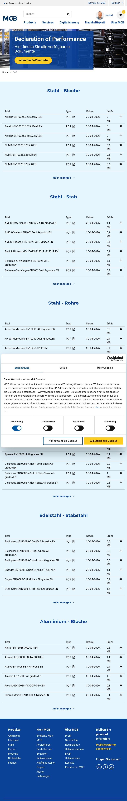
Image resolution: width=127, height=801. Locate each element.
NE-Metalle (14, 758)
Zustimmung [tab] (22, 367)
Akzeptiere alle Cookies (103, 440)
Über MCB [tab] (71, 729)
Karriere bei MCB (96, 3)
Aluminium (14, 735)
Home (5, 72)
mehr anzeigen (63, 177)
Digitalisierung (69, 22)
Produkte (30, 22)
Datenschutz (28, 792)
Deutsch (116, 3)
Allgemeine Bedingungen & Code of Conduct (65, 792)
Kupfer (12, 749)
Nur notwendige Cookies (63, 440)
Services (48, 22)
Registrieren (43, 744)
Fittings (12, 762)
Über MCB (117, 22)
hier (97, 407)
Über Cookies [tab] (105, 367)
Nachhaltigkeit (95, 22)
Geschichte (71, 740)
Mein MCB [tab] (43, 729)
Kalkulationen (44, 758)
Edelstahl (13, 740)
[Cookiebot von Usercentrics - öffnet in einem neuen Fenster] (109, 358)
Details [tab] (63, 367)
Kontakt (69, 762)
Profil (68, 735)
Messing (13, 753)
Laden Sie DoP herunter (33, 60)
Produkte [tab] (14, 729)
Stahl (11, 744)
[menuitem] (84, 3)
